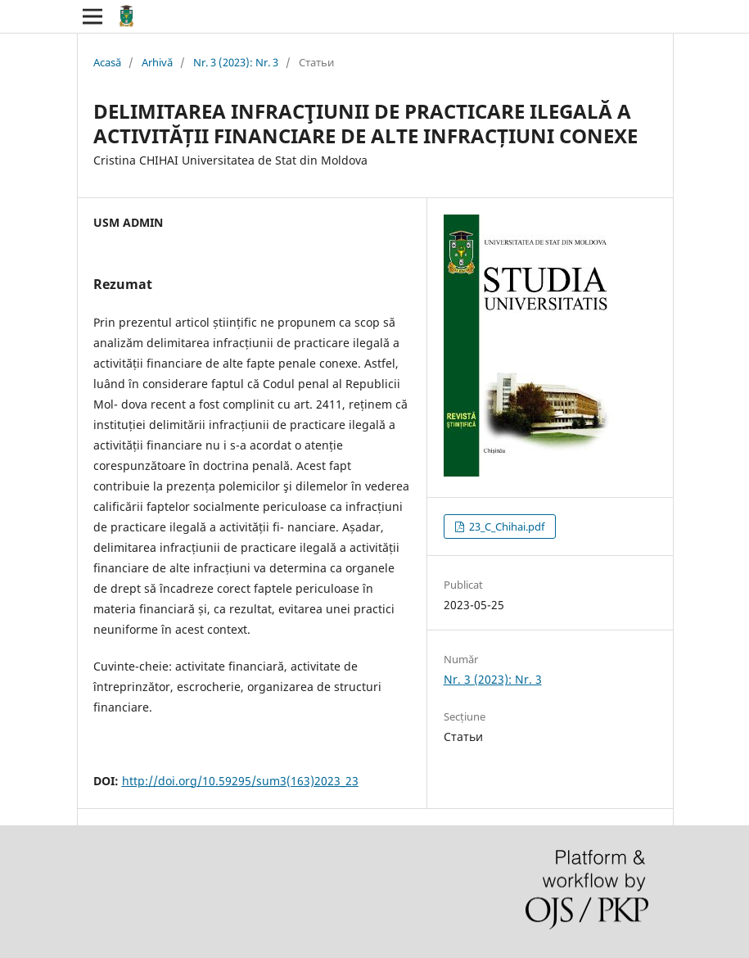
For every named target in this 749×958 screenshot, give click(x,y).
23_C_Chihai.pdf (505, 526)
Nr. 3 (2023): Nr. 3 (235, 62)
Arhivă (157, 62)
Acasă (107, 62)
